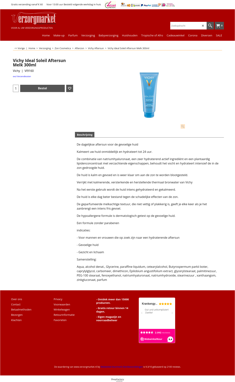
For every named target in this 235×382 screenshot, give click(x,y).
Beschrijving (84, 134)
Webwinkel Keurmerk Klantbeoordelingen (121, 366)
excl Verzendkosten (22, 76)
